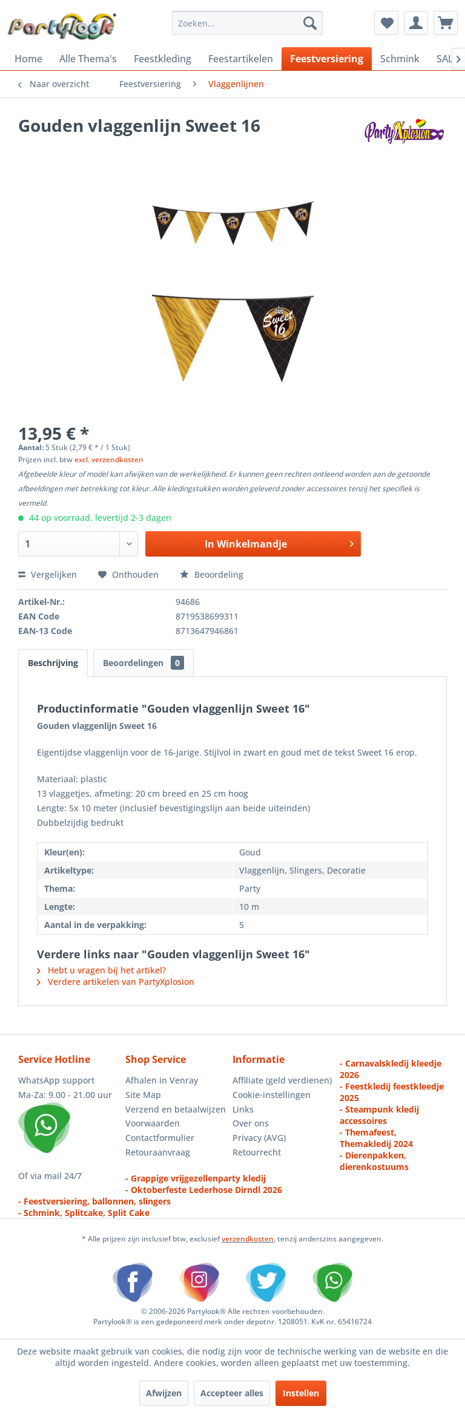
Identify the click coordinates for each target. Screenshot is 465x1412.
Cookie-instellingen (271, 1094)
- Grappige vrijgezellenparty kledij (195, 1178)
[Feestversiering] (327, 58)
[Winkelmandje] (446, 23)
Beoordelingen (143, 663)
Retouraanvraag (157, 1152)
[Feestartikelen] (241, 58)
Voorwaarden (152, 1123)
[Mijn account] (416, 23)
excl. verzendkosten (108, 459)
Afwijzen (164, 1393)
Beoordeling (211, 574)
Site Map (143, 1094)
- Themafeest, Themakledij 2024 (376, 1137)
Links (243, 1109)
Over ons (250, 1123)
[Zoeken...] (247, 23)
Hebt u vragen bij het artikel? (101, 970)
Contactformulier (159, 1137)
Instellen (301, 1393)
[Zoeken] (310, 23)
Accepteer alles (231, 1393)
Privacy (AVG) (259, 1137)
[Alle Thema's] (88, 58)
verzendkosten (248, 1239)
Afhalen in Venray (161, 1080)
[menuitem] (247, 23)
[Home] (28, 58)
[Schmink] (400, 58)
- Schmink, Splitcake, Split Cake (84, 1212)
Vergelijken (47, 574)
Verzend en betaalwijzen (175, 1109)
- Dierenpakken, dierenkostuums (374, 1160)
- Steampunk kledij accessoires (379, 1114)
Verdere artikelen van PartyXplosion (115, 981)
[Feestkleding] (162, 58)
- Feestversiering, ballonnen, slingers (94, 1201)
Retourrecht (256, 1152)
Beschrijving (53, 662)
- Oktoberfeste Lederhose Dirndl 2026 (203, 1189)
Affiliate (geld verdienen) (282, 1080)
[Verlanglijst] (386, 23)
